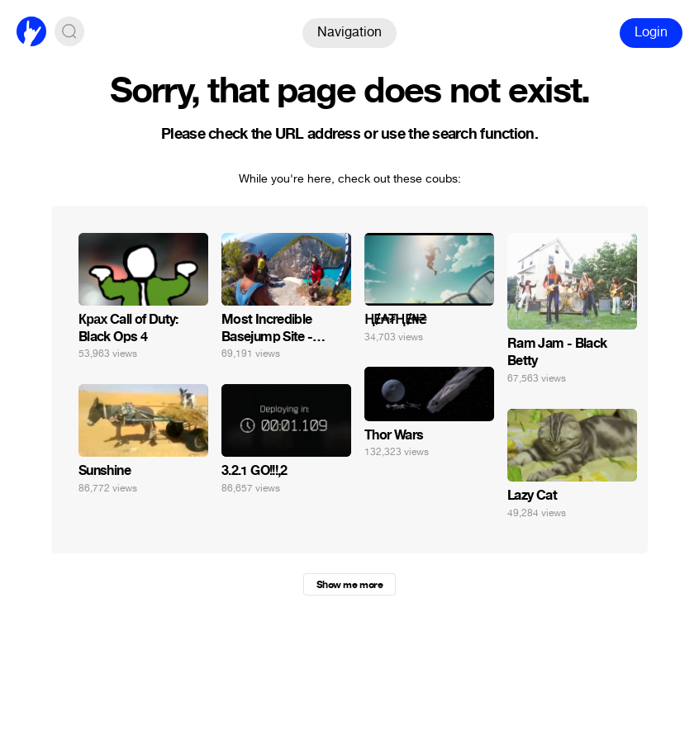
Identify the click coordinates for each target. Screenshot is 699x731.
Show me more (349, 584)
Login (651, 31)
